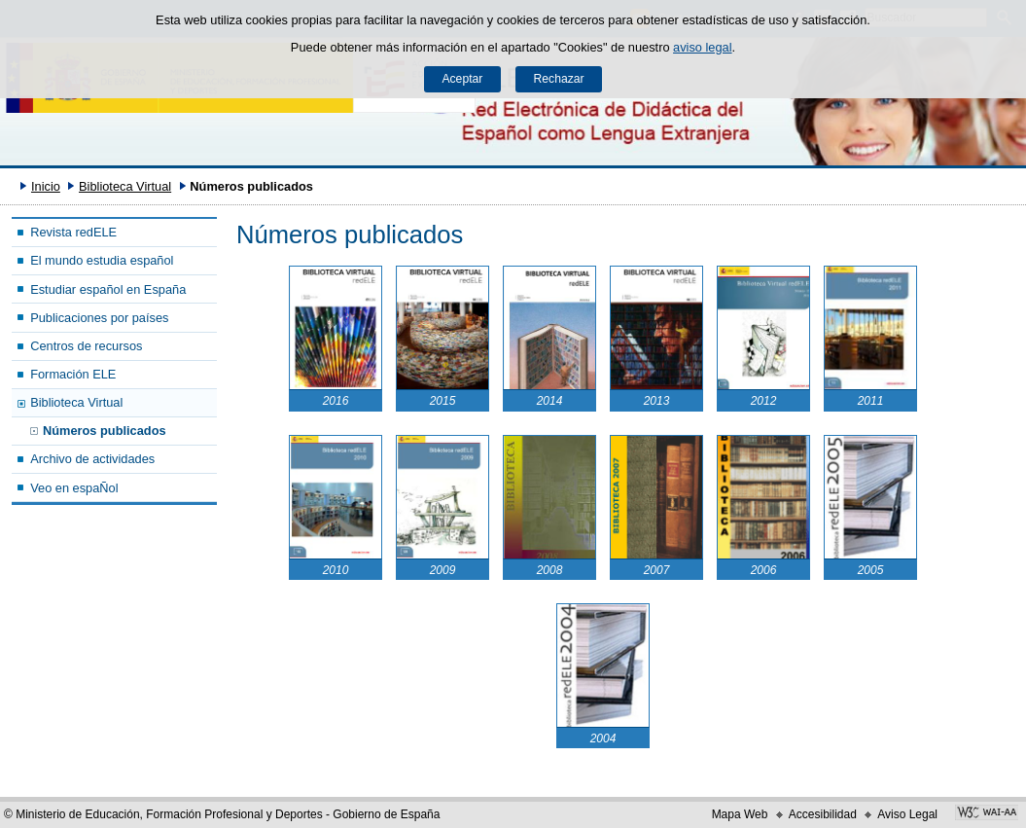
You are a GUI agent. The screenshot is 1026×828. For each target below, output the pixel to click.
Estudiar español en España (108, 289)
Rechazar (559, 79)
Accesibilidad (823, 814)
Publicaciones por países (99, 317)
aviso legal (702, 47)
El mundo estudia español (101, 260)
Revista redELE (73, 232)
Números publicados (104, 430)
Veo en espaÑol (74, 488)
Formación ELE (73, 374)
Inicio (45, 186)
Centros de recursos (86, 346)
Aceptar (462, 79)
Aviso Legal (907, 814)
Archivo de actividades (92, 458)
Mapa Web (740, 814)
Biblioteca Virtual (125, 186)
